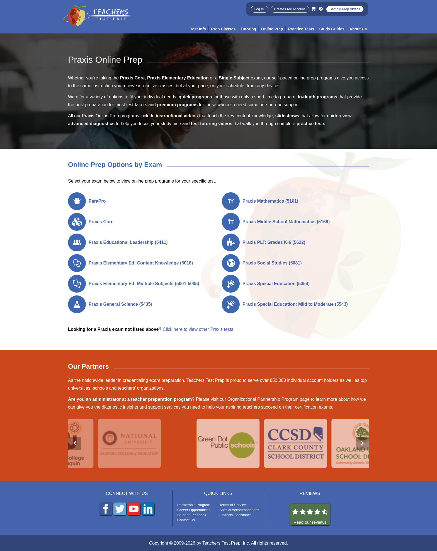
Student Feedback (191, 515)
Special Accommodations (239, 510)
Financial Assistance (235, 515)
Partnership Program (193, 505)
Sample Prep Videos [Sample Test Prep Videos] (345, 9)
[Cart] (314, 8)
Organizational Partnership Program (262, 399)
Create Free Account (290, 9)
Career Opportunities (193, 510)
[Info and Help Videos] (321, 8)
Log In (259, 9)
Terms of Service (232, 505)
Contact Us (186, 520)
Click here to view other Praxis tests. (199, 329)
